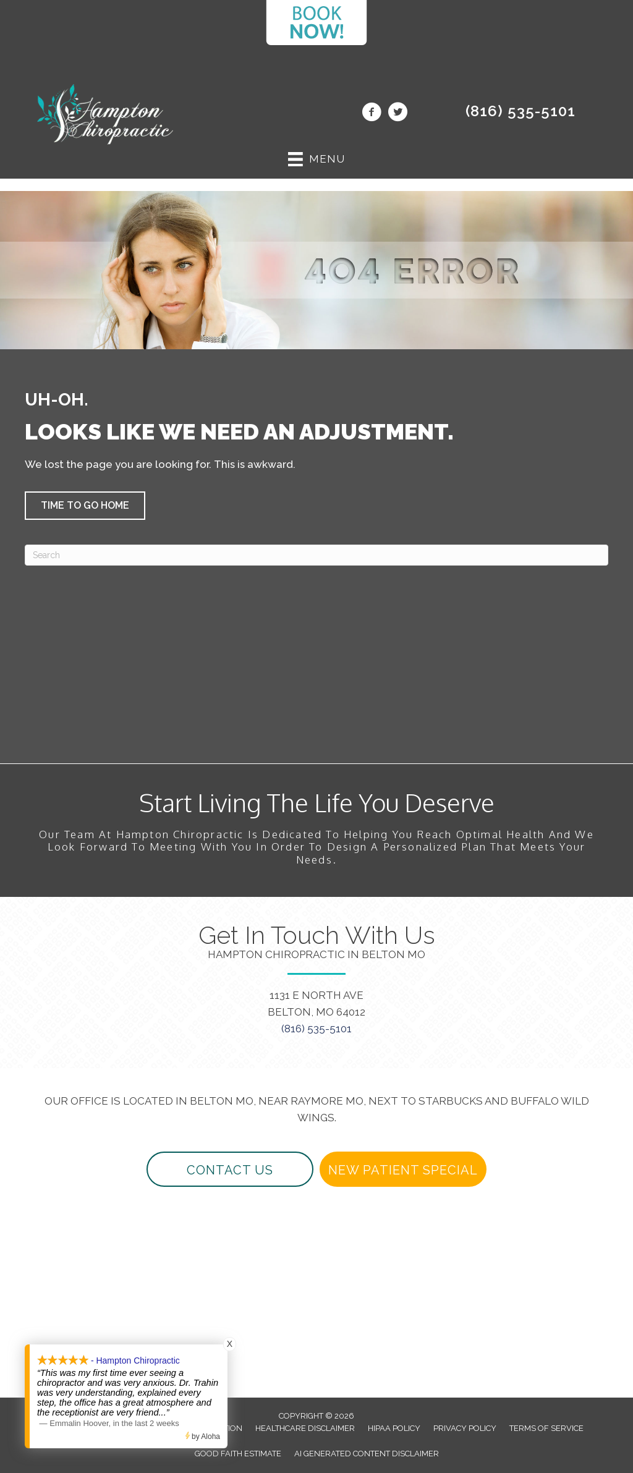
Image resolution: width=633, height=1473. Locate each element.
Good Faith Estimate (238, 1453)
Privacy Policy (464, 1428)
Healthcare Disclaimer (305, 1428)
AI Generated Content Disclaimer (366, 1453)
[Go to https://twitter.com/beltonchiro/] (397, 113)
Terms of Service (546, 1428)
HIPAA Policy (394, 1428)
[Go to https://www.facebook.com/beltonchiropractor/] (371, 113)
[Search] (316, 555)
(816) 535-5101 (520, 111)
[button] (85, 505)
